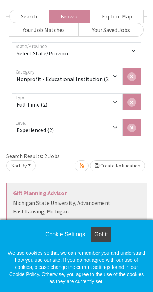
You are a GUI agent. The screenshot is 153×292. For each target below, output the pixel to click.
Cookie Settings (65, 234)
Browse (70, 16)
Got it (101, 234)
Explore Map (117, 16)
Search (29, 16)
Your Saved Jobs (111, 29)
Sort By (19, 165)
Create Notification (117, 165)
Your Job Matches (44, 29)
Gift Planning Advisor (40, 192)
